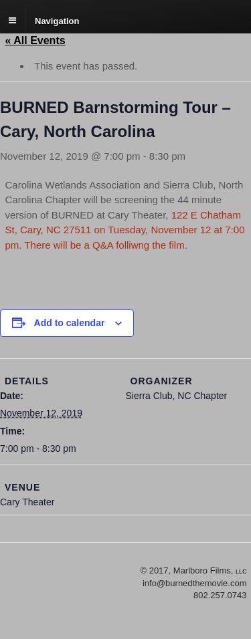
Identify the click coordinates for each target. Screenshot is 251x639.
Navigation (57, 20)
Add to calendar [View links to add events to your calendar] (69, 322)
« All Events (35, 40)
